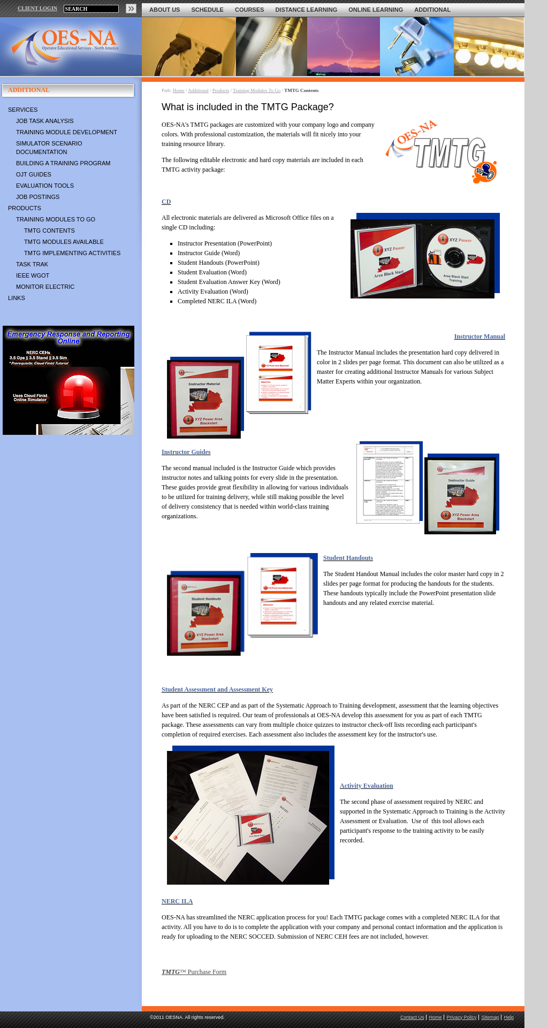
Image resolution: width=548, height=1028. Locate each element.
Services (22, 109)
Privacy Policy (461, 1017)
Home (179, 90)
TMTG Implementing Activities (72, 253)
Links (16, 298)
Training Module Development (66, 132)
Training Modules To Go (55, 219)
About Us (164, 9)
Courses (249, 9)
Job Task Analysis (45, 121)
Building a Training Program (63, 163)
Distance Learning (306, 9)
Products (24, 208)
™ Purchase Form (194, 972)
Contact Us (412, 1017)
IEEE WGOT (32, 275)
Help (509, 1017)
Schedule (207, 9)
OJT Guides (33, 174)
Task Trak (32, 264)
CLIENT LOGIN (37, 8)
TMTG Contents (49, 230)
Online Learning (375, 9)
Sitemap (490, 1017)
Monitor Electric (45, 286)
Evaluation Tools (45, 185)
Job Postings (37, 197)
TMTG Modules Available (64, 242)
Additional (432, 9)
